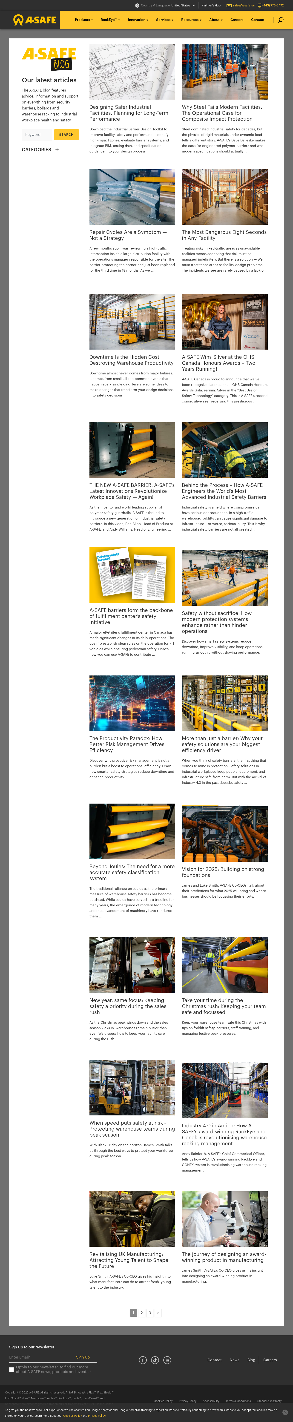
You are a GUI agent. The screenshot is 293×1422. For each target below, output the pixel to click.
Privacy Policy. (97, 1415)
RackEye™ (109, 20)
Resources (189, 20)
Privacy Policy (187, 1401)
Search (66, 134)
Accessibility (211, 1401)
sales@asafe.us (244, 5)
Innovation (136, 20)
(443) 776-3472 (273, 5)
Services (163, 20)
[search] (278, 20)
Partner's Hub (211, 5)
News (234, 1360)
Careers (236, 20)
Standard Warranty (269, 1401)
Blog (251, 1360)
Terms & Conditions (238, 1401)
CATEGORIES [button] (36, 150)
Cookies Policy (163, 1401)
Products (82, 20)
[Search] (37, 135)
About (214, 20)
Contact (257, 20)
